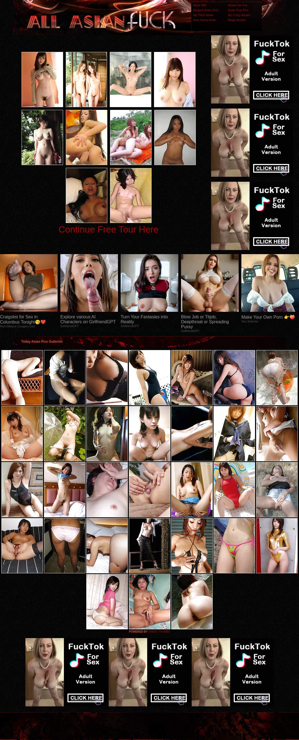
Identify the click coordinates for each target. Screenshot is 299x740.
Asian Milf (199, 5)
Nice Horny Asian (204, 20)
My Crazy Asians (239, 15)
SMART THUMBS (159, 631)
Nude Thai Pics (238, 10)
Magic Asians (237, 20)
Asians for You (237, 5)
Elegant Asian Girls (206, 10)
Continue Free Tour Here (108, 229)
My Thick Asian (203, 15)
